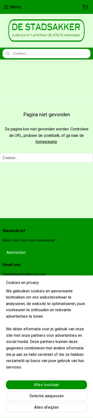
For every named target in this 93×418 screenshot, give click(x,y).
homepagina (46, 141)
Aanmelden (16, 252)
